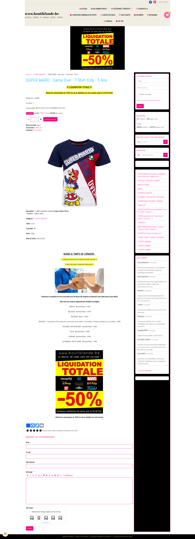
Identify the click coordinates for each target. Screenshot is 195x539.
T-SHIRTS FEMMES (144, 246)
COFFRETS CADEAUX (145, 193)
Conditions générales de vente (122, 537)
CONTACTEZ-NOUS (107, 15)
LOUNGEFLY (142, 222)
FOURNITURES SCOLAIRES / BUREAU (150, 201)
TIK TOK (119, 21)
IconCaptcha (45, 522)
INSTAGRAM (152, 15)
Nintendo (38, 127)
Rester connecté (144, 94)
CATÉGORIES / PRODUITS (121, 9)
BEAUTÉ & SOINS (143, 185)
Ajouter (29, 528)
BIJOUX (140, 189)
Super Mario (38, 130)
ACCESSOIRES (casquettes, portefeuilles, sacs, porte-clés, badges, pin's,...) (152, 175)
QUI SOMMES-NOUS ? (99, 9)
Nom (27, 442)
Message (29, 472)
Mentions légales (68, 537)
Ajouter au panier (50, 119)
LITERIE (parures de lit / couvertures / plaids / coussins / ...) (151, 217)
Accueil (28, 75)
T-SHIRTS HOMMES (144, 250)
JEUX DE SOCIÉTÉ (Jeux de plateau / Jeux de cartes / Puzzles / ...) (152, 210)
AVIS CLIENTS (124, 15)
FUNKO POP (142, 205)
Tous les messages (145, 370)
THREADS (108, 21)
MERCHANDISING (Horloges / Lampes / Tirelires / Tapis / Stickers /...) (151, 228)
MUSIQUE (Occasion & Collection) (149, 233)
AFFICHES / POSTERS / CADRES (149, 180)
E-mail (28, 452)
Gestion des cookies (81, 537)
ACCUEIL (83, 9)
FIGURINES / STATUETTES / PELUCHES (151, 197)
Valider (140, 106)
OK (165, 142)
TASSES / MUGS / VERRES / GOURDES (151, 237)
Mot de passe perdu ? (154, 100)
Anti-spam (29, 508)
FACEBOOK (138, 15)
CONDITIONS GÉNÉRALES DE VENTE (83, 15)
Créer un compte (142, 100)
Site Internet (30, 462)
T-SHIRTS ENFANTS (39, 75)
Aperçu (69, 475)
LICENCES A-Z (142, 9)
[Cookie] (5, 534)
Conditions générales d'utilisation (100, 537)
